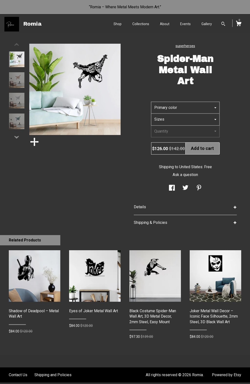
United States (190, 168)
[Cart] (238, 24)
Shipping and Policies (53, 376)
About (164, 24)
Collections (140, 24)
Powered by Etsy (226, 376)
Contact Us (18, 376)
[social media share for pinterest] (199, 189)
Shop (118, 24)
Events (185, 24)
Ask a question (185, 176)
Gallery (206, 24)
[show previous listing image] (16, 46)
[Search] (223, 24)
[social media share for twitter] (185, 189)
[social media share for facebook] (172, 189)
